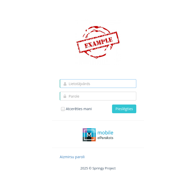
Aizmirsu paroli (72, 156)
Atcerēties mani (76, 108)
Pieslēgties (124, 108)
